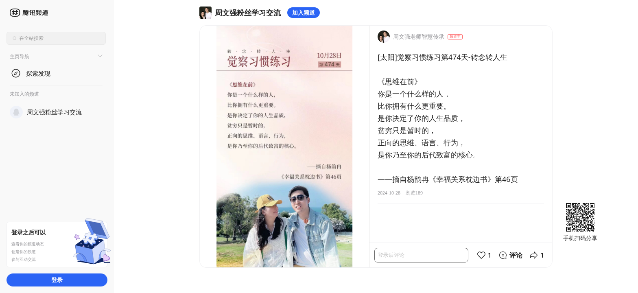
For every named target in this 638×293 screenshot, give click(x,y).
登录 (57, 280)
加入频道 (303, 12)
